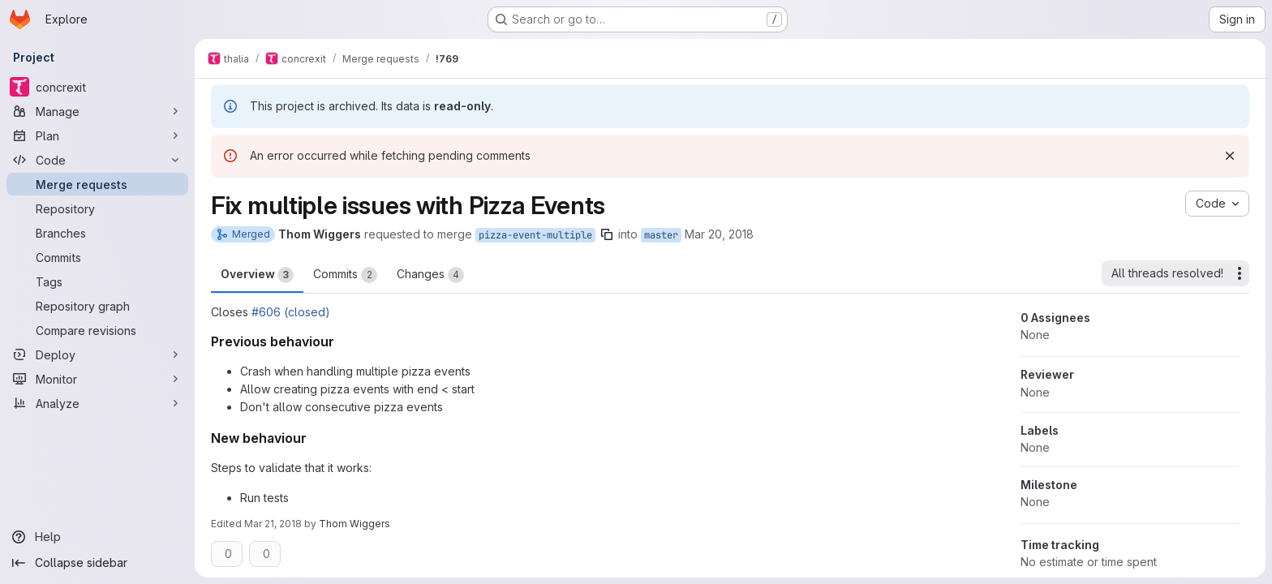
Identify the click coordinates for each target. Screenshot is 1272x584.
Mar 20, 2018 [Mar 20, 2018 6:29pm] (719, 234)
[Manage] (97, 111)
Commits (345, 275)
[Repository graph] (97, 305)
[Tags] (97, 281)
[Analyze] (97, 403)
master (661, 235)
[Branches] (97, 232)
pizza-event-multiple (535, 235)
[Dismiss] (1230, 155)
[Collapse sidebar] (97, 563)
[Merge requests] (97, 184)
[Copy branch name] (607, 234)
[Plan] (97, 135)
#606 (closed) (290, 312)
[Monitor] (97, 378)
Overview (257, 275)
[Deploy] (97, 354)
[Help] (97, 537)
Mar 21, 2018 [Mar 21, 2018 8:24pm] (273, 523)
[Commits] (97, 257)
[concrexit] (97, 86)
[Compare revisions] (97, 330)
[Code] (97, 159)
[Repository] (97, 208)
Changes (430, 275)
